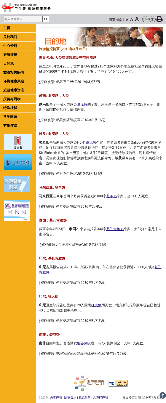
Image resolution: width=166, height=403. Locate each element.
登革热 (111, 196)
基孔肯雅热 (115, 229)
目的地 (8, 63)
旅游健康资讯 (13, 90)
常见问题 (10, 117)
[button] (145, 19)
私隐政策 (84, 397)
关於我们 (10, 37)
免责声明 (56, 397)
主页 (6, 28)
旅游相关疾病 (13, 72)
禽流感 (82, 104)
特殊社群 (10, 108)
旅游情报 (10, 55)
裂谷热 (82, 343)
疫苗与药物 (12, 99)
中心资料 (10, 46)
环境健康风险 (13, 81)
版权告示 (70, 397)
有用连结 (10, 126)
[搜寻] (45, 19)
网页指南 (115, 20)
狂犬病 (96, 305)
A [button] (127, 20)
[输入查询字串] (22, 19)
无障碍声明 (100, 397)
